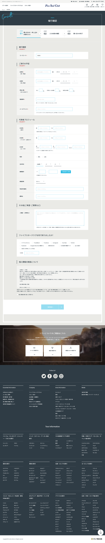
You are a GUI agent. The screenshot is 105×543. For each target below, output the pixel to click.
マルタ (83, 468)
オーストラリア (32, 503)
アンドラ (95, 485)
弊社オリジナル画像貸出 (34, 402)
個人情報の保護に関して (8, 402)
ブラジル (16, 478)
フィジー (31, 512)
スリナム (16, 480)
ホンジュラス (96, 508)
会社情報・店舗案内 (33, 397)
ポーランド (31, 471)
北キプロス (5, 508)
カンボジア (5, 446)
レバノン (5, 515)
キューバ (84, 526)
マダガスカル (58, 531)
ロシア (68, 468)
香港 (56, 443)
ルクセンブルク (85, 480)
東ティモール (69, 446)
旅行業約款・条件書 (7, 397)
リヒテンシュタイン (86, 475)
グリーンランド (70, 483)
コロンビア (16, 475)
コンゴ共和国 (58, 508)
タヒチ (41, 510)
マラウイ (68, 501)
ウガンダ (68, 524)
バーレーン (5, 517)
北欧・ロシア (58, 397)
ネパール (42, 443)
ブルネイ (57, 446)
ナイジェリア (69, 508)
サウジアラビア (17, 515)
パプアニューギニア (44, 508)
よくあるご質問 (6, 395)
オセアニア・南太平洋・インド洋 (63, 418)
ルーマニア (42, 480)
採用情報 (31, 399)
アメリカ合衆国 (96, 529)
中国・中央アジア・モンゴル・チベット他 (65, 406)
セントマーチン (96, 527)
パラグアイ (16, 473)
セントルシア (96, 524)
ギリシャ (16, 512)
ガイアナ (5, 480)
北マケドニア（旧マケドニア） (33, 478)
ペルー (15, 471)
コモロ (30, 508)
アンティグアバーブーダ (86, 504)
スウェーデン (69, 471)
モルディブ (31, 515)
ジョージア (58, 471)
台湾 (56, 441)
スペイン (84, 483)
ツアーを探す (5, 5)
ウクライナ (69, 475)
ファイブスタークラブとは (16, 5)
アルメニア (58, 478)
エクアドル (5, 468)
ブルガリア (31, 468)
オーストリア (32, 475)
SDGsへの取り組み (33, 406)
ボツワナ (57, 505)
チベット (84, 446)
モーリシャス (32, 517)
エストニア (58, 475)
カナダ (83, 521)
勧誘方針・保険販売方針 (8, 399)
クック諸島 (31, 510)
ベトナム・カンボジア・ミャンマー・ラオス (65, 409)
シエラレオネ (69, 517)
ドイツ (83, 487)
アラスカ (84, 501)
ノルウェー (69, 478)
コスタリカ (84, 523)
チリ (4, 475)
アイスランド (58, 483)
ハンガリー (31, 473)
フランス (95, 468)
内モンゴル (84, 450)
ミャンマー (5, 443)
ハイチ (94, 505)
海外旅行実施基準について (9, 404)
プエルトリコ (96, 522)
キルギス (95, 448)
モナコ (83, 473)
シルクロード (96, 450)
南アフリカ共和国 (70, 510)
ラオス (15, 443)
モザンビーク (69, 503)
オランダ (84, 478)
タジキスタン (85, 453)
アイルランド (96, 473)
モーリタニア (69, 531)
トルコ (4, 503)
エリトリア (58, 515)
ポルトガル (95, 475)
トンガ (41, 512)
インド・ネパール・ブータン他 (62, 404)
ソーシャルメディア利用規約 (35, 404)
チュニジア (16, 508)
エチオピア (58, 517)
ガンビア (57, 519)
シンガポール (69, 441)
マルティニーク (96, 512)
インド (30, 448)
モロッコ (16, 505)
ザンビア (68, 527)
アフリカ (57, 402)
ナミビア (68, 505)
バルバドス (84, 512)
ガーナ (56, 522)
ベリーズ (84, 514)
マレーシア (69, 448)
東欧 (56, 395)
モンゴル (95, 453)
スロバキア (42, 483)
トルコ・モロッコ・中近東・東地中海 (64, 399)
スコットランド (96, 478)
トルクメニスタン (86, 443)
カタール (5, 519)
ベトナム (16, 446)
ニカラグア (95, 517)
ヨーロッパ (58, 392)
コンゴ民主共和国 (59, 510)
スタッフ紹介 (28, 5)
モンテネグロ (43, 473)
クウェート (5, 522)
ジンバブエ (69, 529)
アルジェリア (6, 510)
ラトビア (57, 473)
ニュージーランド (44, 505)
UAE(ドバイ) (17, 522)
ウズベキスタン (96, 443)
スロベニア (42, 475)
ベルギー (95, 480)
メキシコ (95, 515)
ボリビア (5, 478)
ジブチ (56, 512)
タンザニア (69, 519)
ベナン (56, 503)
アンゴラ (57, 501)
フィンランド (58, 480)
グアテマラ (95, 503)
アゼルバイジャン (59, 468)
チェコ (41, 478)
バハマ (83, 509)
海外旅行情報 (85, 392)
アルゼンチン (6, 473)
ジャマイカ (95, 510)
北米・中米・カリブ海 (60, 416)
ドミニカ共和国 (85, 531)
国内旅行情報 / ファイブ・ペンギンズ (90, 395)
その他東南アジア (59, 411)
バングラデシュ (43, 446)
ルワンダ (68, 512)
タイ (67, 443)
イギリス (84, 485)
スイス (94, 483)
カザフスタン (85, 448)
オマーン (5, 505)
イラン (15, 517)
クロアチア (31, 482)
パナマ (94, 519)
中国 (83, 455)
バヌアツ (42, 515)
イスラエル (16, 519)
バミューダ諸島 (85, 516)
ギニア (56, 524)
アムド (94, 446)
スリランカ (31, 446)
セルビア (42, 468)
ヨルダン (16, 503)
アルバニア (42, 471)
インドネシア (58, 448)
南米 (56, 413)
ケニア (56, 527)
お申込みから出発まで (8, 392)
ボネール (84, 519)
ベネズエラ (16, 468)
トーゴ (68, 522)
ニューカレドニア (44, 503)
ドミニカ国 (84, 528)
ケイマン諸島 (32, 505)
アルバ (83, 507)
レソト (56, 529)
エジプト (5, 512)
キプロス (16, 510)
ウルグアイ (5, 471)
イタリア (84, 471)
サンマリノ (95, 471)
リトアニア (69, 480)
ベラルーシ (58, 485)
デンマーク (69, 473)
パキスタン (31, 443)
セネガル (68, 515)
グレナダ (95, 501)
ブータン (42, 448)
